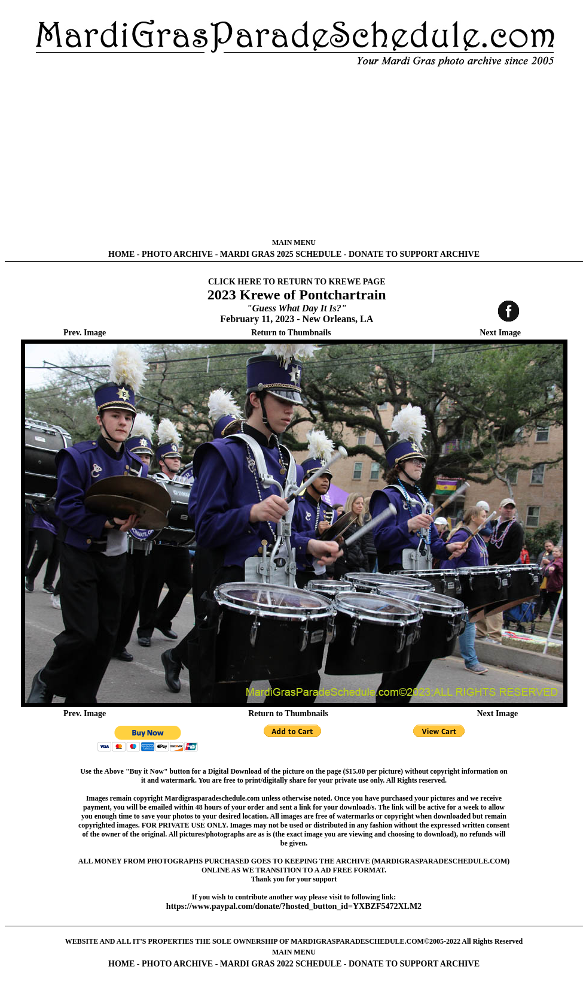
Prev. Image (84, 332)
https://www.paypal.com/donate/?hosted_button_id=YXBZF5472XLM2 (294, 906)
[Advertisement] (294, 153)
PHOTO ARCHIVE (177, 254)
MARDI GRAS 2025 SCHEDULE (280, 254)
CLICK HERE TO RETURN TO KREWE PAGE (297, 281)
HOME (121, 254)
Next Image (500, 332)
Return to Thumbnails (291, 332)
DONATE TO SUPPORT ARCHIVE (414, 254)
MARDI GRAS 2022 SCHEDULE (280, 963)
